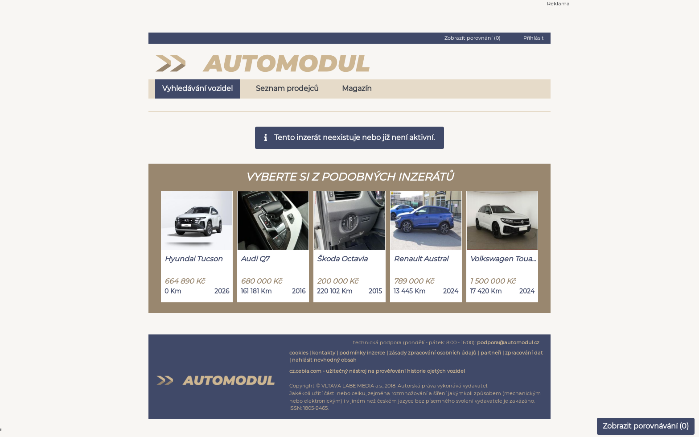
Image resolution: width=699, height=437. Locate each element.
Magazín (357, 88)
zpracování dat (524, 353)
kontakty (323, 353)
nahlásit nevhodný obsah (324, 360)
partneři (491, 353)
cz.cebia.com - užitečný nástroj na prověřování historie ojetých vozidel (377, 371)
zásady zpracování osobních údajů (433, 353)
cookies (298, 353)
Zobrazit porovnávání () (646, 426)
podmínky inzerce (362, 353)
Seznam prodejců (287, 88)
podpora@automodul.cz (508, 342)
